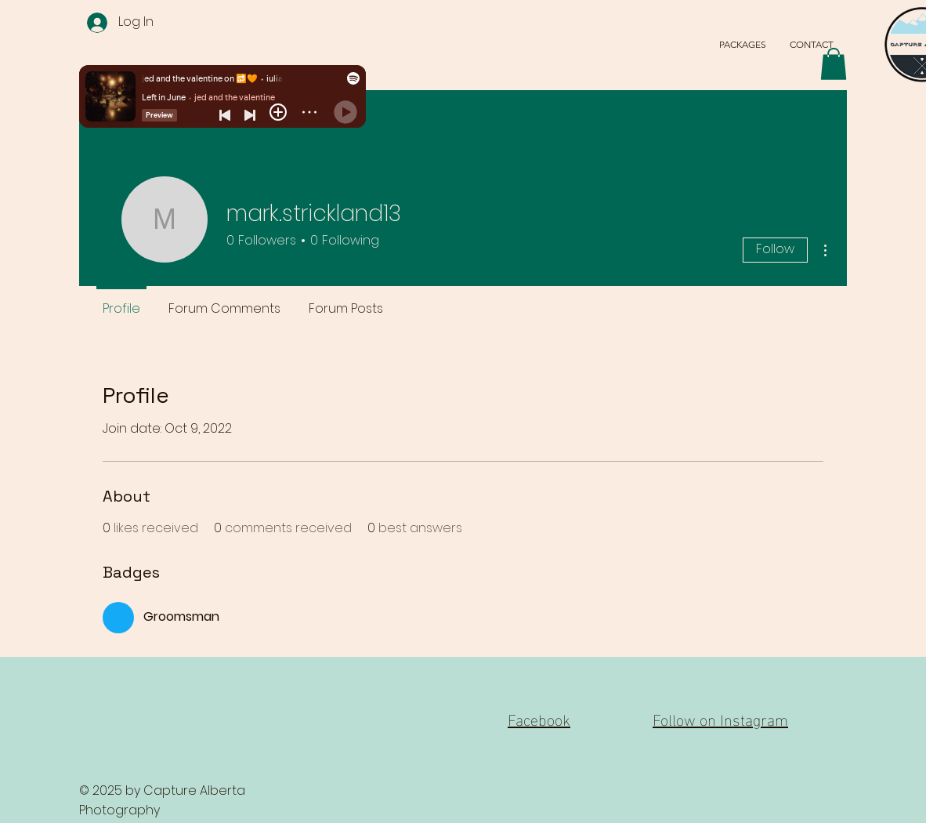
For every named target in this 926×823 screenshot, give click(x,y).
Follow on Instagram (720, 718)
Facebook (539, 718)
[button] (833, 64)
